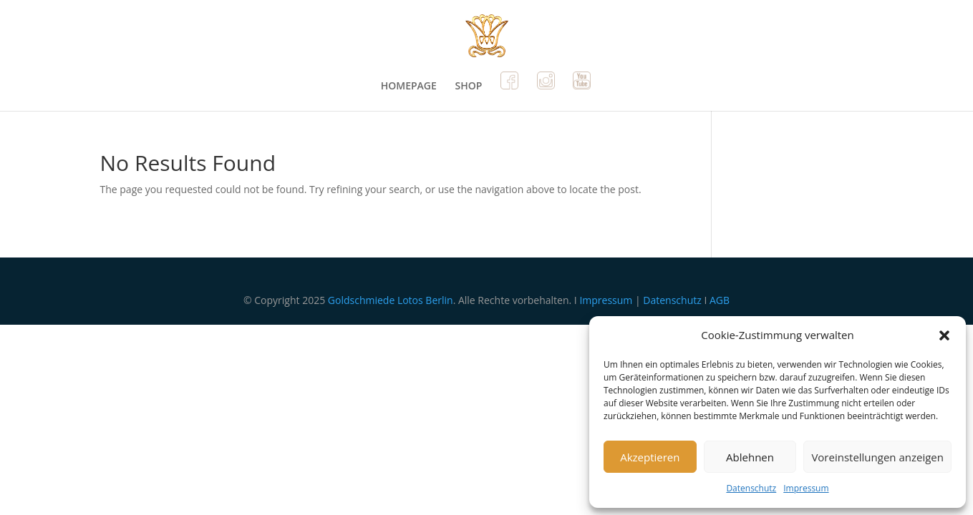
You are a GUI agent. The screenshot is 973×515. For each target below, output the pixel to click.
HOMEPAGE (409, 86)
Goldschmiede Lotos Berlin (390, 300)
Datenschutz (751, 488)
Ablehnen (750, 457)
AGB (720, 300)
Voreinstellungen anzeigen (877, 457)
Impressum (805, 488)
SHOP (468, 86)
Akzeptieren (649, 457)
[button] (944, 335)
